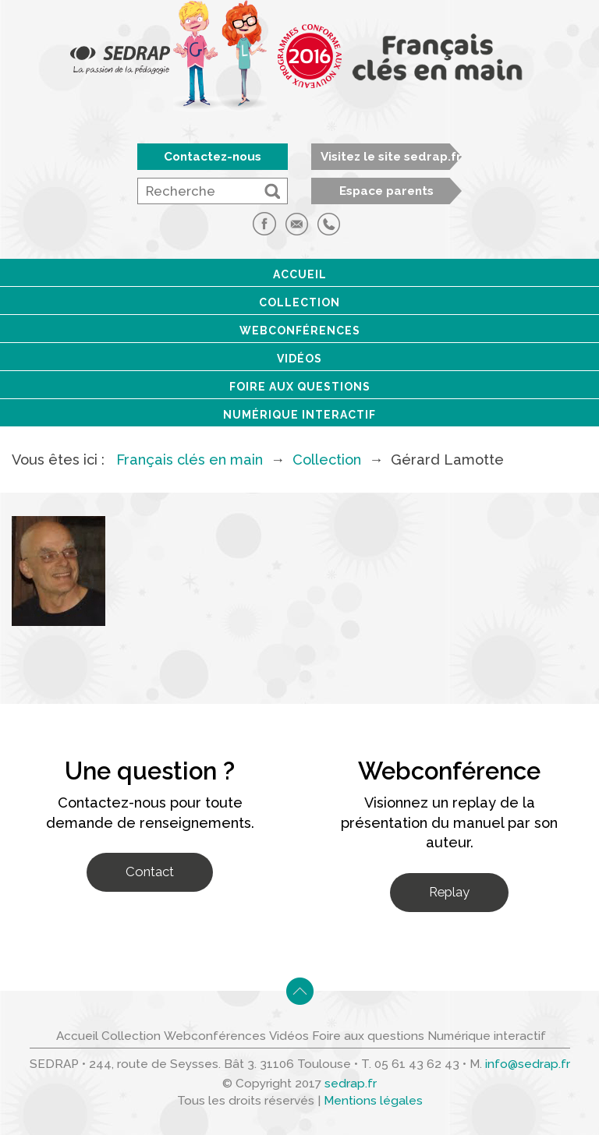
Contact (150, 871)
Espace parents (386, 191)
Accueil (300, 274)
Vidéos (299, 358)
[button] (272, 191)
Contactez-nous (212, 157)
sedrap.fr (350, 1084)
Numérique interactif (299, 414)
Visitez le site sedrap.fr (391, 157)
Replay (449, 892)
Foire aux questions (299, 386)
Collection (299, 302)
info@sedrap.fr (527, 1064)
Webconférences (299, 330)
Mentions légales (373, 1101)
